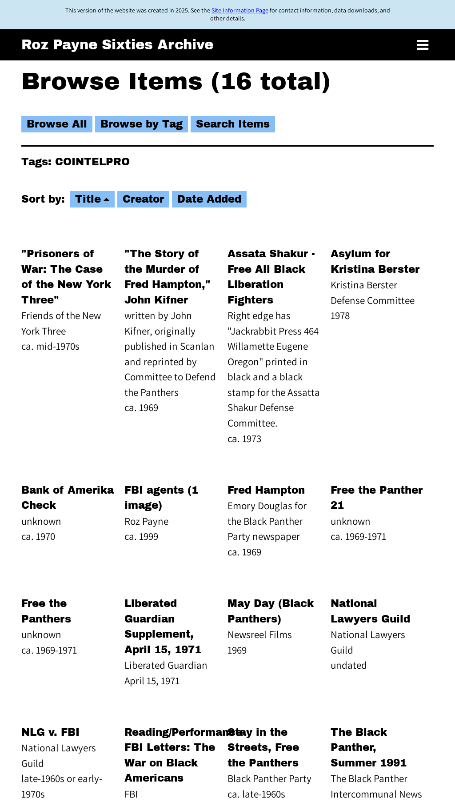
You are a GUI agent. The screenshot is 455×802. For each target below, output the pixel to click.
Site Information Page (240, 10)
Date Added (209, 199)
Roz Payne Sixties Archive (117, 44)
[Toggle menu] (422, 45)
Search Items (233, 124)
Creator (143, 199)
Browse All (57, 124)
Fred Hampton (266, 490)
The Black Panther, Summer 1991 (369, 748)
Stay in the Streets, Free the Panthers (263, 748)
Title (88, 199)
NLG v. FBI (50, 732)
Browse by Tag (141, 124)
